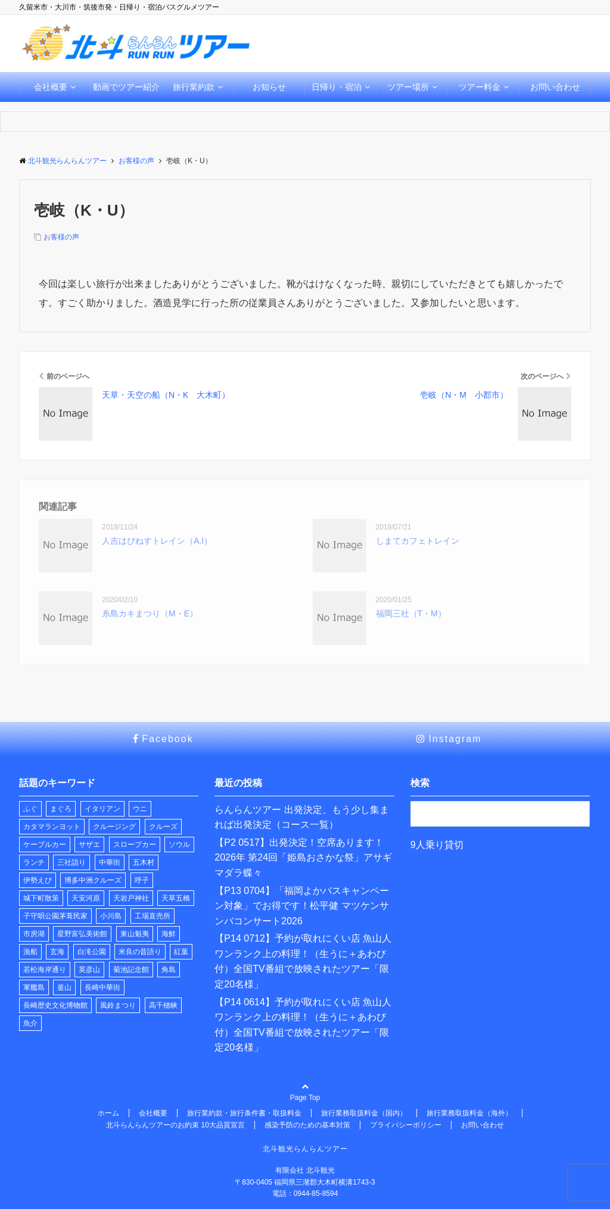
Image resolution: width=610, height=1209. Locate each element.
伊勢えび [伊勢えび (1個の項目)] (37, 880)
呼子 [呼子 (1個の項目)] (142, 880)
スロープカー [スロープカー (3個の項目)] (134, 844)
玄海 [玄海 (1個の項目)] (57, 952)
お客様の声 (61, 237)
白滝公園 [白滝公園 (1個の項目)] (91, 952)
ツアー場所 (408, 87)
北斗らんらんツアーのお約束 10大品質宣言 (175, 1125)
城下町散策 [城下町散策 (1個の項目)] (41, 898)
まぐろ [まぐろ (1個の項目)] (60, 809)
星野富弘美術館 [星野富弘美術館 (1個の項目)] (82, 934)
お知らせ (269, 87)
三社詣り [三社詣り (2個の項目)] (71, 862)
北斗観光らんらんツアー (305, 1149)
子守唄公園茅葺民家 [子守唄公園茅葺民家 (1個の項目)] (55, 916)
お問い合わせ (555, 87)
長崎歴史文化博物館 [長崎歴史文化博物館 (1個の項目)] (55, 1005)
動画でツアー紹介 (126, 87)
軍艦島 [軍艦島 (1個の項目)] (34, 987)
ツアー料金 (479, 87)
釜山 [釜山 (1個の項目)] (64, 987)
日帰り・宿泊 (337, 87)
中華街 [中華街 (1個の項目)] (109, 862)
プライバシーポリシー (405, 1125)
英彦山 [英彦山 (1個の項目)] (89, 969)
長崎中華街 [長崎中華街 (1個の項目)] (102, 987)
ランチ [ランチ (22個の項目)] (34, 862)
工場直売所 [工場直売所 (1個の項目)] (152, 916)
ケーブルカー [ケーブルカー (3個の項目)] (44, 844)
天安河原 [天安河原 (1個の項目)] (85, 898)
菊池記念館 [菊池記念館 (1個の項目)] (131, 969)
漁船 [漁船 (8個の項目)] (30, 952)
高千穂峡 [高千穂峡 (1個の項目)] (163, 1005)
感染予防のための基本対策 (307, 1125)
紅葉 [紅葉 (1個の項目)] (181, 952)
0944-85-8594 (316, 1193)
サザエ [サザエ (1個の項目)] (89, 844)
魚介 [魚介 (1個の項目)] (30, 1023)
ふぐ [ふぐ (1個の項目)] (30, 809)
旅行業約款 (193, 87)
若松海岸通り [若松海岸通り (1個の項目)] (44, 969)
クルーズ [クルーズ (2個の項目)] (163, 826)
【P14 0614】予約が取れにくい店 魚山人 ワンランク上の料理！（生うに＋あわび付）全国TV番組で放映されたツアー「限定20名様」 (302, 1025)
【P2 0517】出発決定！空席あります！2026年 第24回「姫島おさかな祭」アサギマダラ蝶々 (303, 857)
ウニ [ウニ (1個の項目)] (140, 809)
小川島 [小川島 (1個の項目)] (111, 916)
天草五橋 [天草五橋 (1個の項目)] (175, 898)
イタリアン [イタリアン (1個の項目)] (102, 809)
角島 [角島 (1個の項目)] (168, 969)
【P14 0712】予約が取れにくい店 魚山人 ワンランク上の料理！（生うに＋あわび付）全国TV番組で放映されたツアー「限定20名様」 (302, 961)
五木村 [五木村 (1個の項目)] (143, 862)
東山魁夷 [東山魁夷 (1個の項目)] (134, 934)
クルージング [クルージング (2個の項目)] (114, 826)
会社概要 (50, 87)
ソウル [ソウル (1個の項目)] (179, 844)
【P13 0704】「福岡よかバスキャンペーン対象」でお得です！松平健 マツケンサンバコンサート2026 (301, 906)
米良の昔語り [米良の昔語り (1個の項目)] (140, 952)
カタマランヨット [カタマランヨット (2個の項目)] (51, 826)
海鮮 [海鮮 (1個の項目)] (168, 934)
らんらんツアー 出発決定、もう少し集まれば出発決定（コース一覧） (301, 817)
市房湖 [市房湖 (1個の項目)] (34, 934)
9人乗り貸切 (436, 845)
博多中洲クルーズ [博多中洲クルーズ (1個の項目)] (93, 880)
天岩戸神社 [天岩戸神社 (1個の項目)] (131, 898)
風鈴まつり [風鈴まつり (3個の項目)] (118, 1005)
